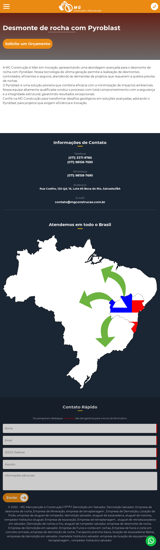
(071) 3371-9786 (80, 157)
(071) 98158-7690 (80, 162)
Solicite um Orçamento (27, 44)
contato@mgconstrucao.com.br (80, 202)
